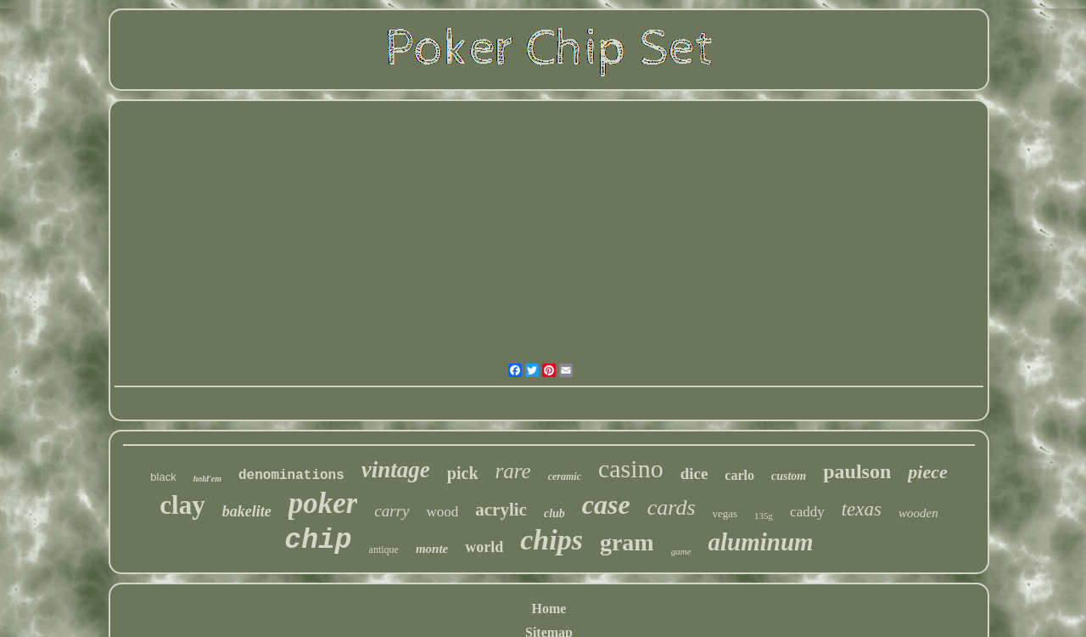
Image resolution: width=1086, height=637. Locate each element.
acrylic (501, 509)
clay (182, 505)
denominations (291, 475)
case (606, 504)
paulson (857, 471)
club (554, 513)
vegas (725, 513)
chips (551, 539)
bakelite (247, 511)
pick (463, 473)
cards (671, 507)
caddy (807, 512)
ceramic (564, 476)
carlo (739, 475)
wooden (918, 513)
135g (763, 515)
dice (694, 473)
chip (317, 540)
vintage (395, 469)
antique (384, 549)
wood (443, 512)
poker (323, 503)
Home (549, 608)
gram (627, 542)
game (681, 551)
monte (432, 548)
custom (788, 476)
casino (630, 468)
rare (513, 470)
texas (862, 509)
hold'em (207, 478)
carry (391, 511)
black (163, 477)
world (484, 546)
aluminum (761, 541)
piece (927, 471)
